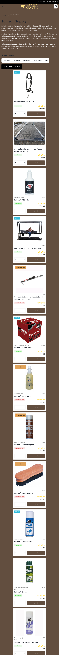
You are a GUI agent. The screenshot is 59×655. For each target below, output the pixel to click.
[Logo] (29, 6)
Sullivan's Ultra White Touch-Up (43, 355)
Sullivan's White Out (11, 153)
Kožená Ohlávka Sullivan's (14, 102)
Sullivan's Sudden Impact (41, 256)
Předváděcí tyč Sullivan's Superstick (41, 505)
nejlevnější (6, 60)
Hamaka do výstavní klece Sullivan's (42, 152)
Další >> (34, 575)
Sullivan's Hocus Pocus (40, 456)
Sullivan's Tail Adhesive (40, 304)
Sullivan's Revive (10, 356)
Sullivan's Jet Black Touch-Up (15, 506)
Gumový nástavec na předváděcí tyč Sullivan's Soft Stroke (15, 204)
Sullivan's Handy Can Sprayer (43, 555)
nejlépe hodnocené (41, 60)
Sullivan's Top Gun (11, 555)
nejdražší (17, 60)
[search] (55, 6)
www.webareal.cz (37, 653)
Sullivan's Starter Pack (40, 206)
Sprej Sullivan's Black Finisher (43, 405)
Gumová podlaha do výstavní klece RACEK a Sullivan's (43, 102)
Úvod (4, 15)
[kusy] (8, 114)
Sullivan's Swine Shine (12, 256)
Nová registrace (53, 1)
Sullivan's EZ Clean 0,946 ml (14, 456)
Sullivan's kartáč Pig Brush (14, 304)
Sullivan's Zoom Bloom (12, 405)
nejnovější (26, 60)
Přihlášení (42, 1)
